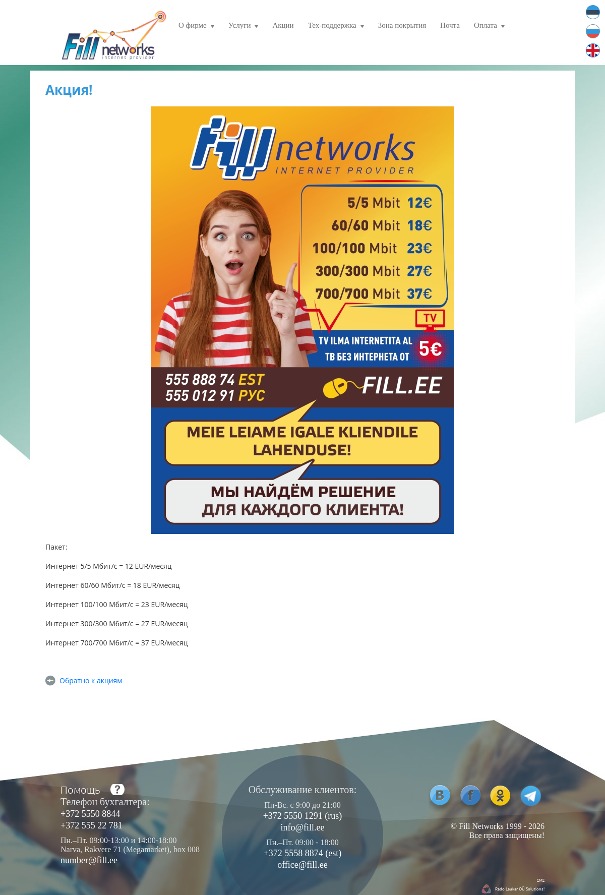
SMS (540, 879)
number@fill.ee (88, 860)
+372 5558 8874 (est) (303, 853)
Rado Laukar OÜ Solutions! (519, 888)
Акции (282, 25)
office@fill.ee (302, 865)
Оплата (489, 26)
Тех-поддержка (336, 26)
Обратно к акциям (91, 680)
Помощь (80, 789)
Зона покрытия (402, 25)
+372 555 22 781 (91, 825)
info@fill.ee (302, 827)
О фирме (196, 26)
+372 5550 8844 (90, 814)
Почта (450, 25)
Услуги (243, 26)
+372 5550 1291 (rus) (302, 816)
